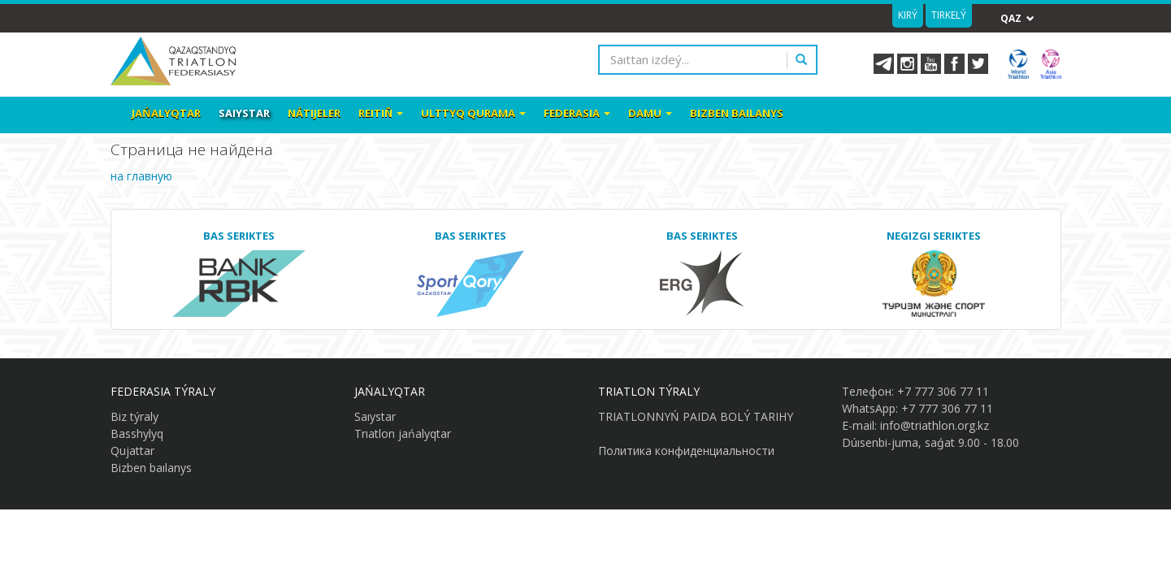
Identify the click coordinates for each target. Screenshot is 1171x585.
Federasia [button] (577, 113)
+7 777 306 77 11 (943, 391)
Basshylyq (137, 433)
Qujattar (132, 450)
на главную (141, 176)
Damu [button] (650, 113)
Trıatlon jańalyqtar (402, 433)
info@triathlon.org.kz (934, 425)
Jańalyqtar (166, 113)
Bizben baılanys (736, 113)
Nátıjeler (314, 113)
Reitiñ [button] (380, 113)
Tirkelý (948, 15)
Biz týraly (134, 416)
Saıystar (244, 113)
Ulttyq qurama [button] (473, 113)
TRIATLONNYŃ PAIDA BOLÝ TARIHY (695, 416)
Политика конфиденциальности (686, 450)
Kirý (907, 15)
